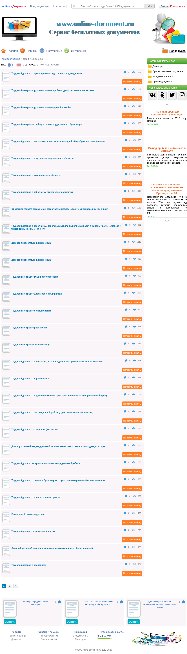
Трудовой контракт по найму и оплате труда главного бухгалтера (47, 124)
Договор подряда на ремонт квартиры (36, 602)
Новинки (32, 50)
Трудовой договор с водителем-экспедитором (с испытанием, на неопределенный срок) (59, 395)
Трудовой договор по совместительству (33, 531)
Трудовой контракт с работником (29, 327)
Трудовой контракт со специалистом (31, 311)
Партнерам (80, 639)
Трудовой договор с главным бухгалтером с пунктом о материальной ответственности (58, 480)
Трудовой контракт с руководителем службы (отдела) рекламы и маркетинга (53, 90)
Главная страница (10, 59)
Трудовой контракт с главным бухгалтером (35, 277)
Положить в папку (132, 81)
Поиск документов (49, 636)
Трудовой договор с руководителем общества (36, 175)
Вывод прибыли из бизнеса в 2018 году (167, 149)
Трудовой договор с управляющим (30, 378)
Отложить (10, 622)
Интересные (78, 50)
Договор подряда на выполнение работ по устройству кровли (98, 602)
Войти (164, 6)
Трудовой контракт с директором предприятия (37, 294)
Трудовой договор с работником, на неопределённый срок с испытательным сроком (57, 361)
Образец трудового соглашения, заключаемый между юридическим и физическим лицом (60, 209)
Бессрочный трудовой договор (28, 514)
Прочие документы (160, 81)
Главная (13, 50)
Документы (17, 639)
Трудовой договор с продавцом (29, 565)
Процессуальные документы (166, 71)
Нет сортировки (49, 64)
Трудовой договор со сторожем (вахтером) (35, 429)
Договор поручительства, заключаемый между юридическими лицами (159, 604)
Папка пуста (177, 50)
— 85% (104, 636)
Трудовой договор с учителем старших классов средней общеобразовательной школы (59, 141)
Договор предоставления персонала (31, 243)
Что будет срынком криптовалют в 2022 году (167, 113)
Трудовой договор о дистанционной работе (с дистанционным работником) (52, 412)
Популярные (54, 50)
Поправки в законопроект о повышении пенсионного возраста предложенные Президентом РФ (167, 189)
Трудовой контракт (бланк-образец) (31, 344)
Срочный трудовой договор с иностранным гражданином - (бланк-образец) (52, 548)
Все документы (39, 6)
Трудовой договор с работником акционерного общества (42, 192)
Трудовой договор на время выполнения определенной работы (46, 463)
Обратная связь (49, 639)
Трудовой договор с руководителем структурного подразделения (47, 73)
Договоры (155, 66)
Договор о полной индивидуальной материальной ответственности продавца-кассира (58, 446)
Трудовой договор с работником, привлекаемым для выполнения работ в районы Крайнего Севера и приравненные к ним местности (66, 227)
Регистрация (177, 6)
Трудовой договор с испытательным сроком (36, 497)
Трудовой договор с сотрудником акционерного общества (43, 158)
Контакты (59, 6)
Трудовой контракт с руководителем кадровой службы (41, 107)
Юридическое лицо (160, 76)
